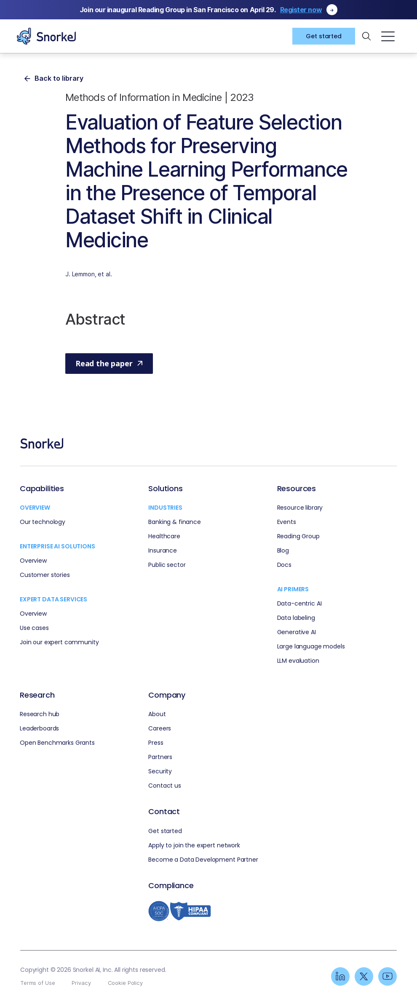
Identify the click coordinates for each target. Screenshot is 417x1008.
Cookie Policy (125, 982)
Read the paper (109, 363)
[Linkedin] (340, 976)
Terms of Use (37, 982)
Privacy (81, 982)
